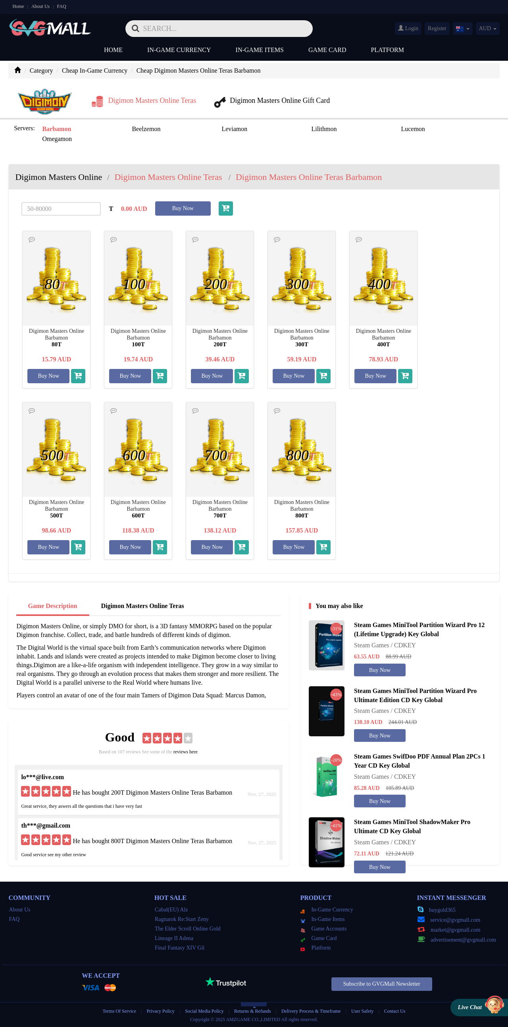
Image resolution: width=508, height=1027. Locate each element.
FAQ (61, 6)
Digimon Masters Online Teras (142, 605)
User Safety (362, 1011)
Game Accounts (323, 928)
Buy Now (183, 208)
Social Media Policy (204, 1011)
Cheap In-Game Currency (94, 70)
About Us (40, 6)
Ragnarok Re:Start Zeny (182, 919)
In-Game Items (260, 49)
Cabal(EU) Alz (171, 910)
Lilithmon (324, 128)
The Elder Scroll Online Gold (188, 929)
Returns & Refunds (252, 1011)
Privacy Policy (160, 1011)
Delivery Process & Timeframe (311, 1011)
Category (41, 70)
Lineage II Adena (174, 938)
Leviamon (234, 128)
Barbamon (56, 128)
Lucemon (413, 128)
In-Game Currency (179, 49)
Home (18, 6)
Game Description (52, 605)
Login (408, 28)
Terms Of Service (119, 1011)
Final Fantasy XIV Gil (179, 948)
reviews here (185, 752)
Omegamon (57, 138)
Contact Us (395, 1011)
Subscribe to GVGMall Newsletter (381, 984)
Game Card (327, 49)
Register (437, 28)
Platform (387, 49)
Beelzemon (146, 128)
